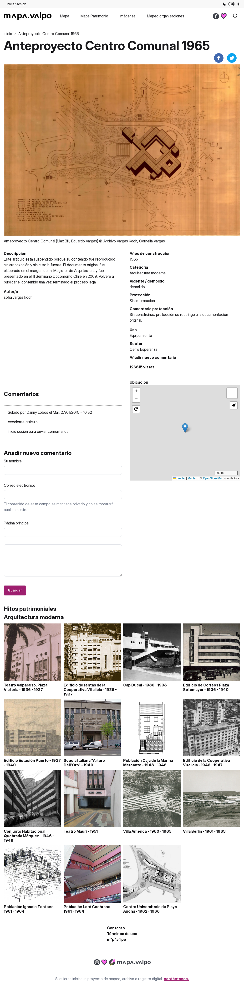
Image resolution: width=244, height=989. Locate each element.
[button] (185, 428)
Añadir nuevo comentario (153, 357)
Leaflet (179, 478)
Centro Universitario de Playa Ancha (150, 909)
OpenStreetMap (213, 478)
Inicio (8, 33)
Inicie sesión (18, 431)
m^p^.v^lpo (116, 939)
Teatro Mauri (75, 831)
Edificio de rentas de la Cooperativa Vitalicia (84, 687)
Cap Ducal (132, 685)
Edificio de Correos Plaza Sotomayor (206, 687)
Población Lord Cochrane (87, 906)
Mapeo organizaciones (165, 16)
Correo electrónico (19, 485)
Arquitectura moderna (148, 273)
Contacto (116, 928)
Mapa (64, 16)
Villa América (135, 831)
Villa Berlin (192, 831)
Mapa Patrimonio (94, 16)
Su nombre (13, 461)
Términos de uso (122, 933)
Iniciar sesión (16, 4)
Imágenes (128, 16)
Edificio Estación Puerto (26, 760)
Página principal (16, 523)
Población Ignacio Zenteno (29, 906)
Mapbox (193, 478)
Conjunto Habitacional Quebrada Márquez (24, 833)
